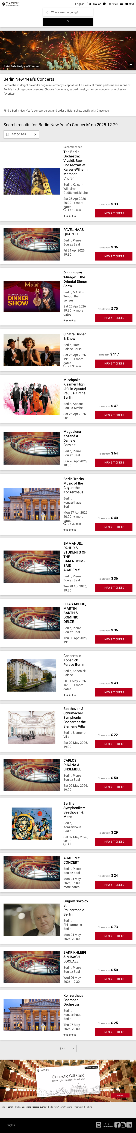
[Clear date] (35, 134)
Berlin (10, 1107)
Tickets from (104, 205)
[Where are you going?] (69, 11)
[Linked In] (129, 1126)
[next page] (73, 1048)
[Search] (68, 22)
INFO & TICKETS (114, 213)
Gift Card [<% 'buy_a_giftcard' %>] (110, 4)
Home (2, 1107)
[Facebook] (98, 1124)
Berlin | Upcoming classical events (30, 1107)
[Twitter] (123, 1126)
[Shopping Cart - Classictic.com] (129, 4)
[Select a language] (48, 1125)
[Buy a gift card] (68, 1081)
